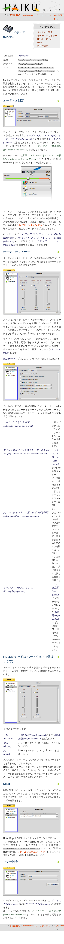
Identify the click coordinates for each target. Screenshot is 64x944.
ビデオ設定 (42, 45)
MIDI (39, 42)
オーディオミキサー (47, 35)
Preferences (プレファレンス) (37, 15)
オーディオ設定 (45, 32)
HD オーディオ (44, 38)
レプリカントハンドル (30, 225)
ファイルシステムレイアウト (32, 851)
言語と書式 (15, 925)
